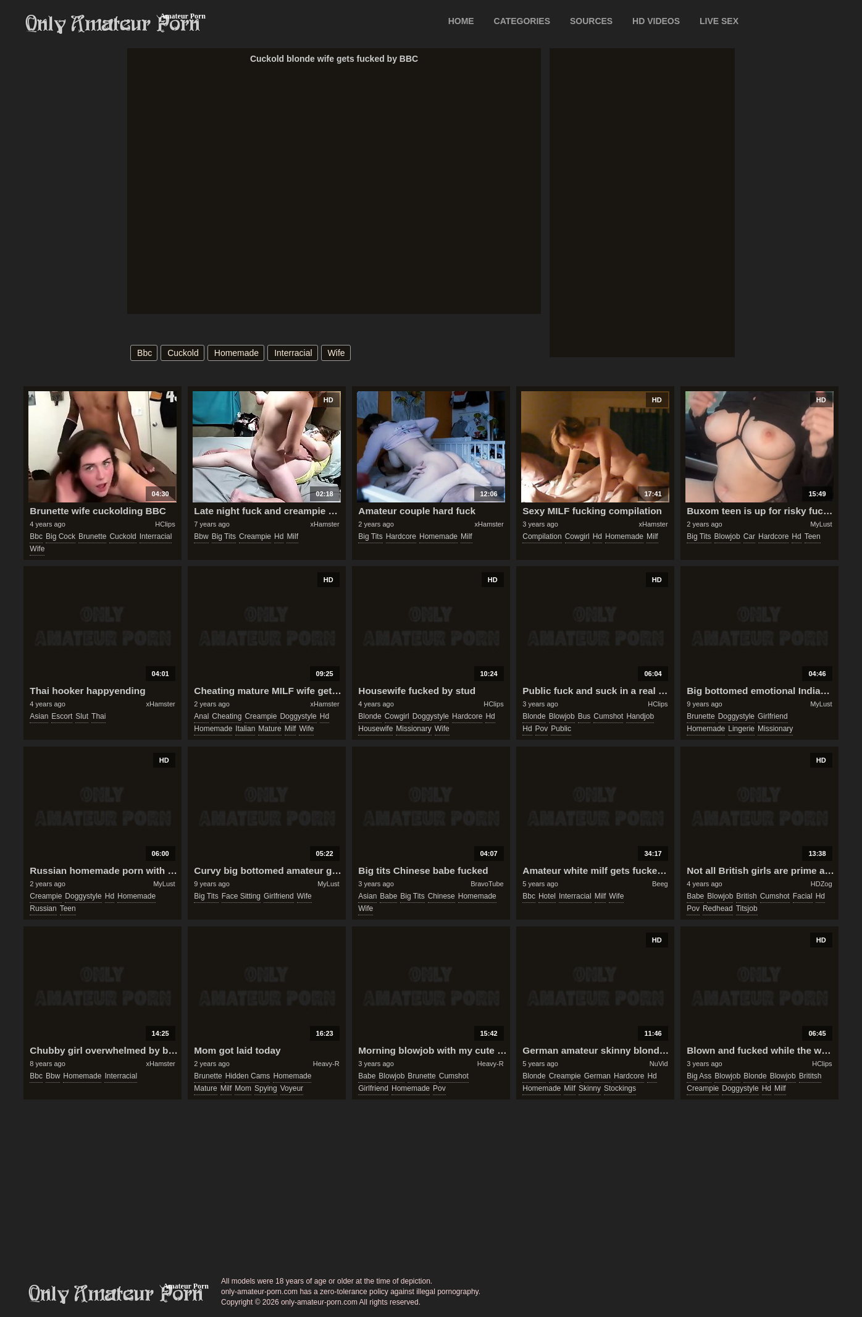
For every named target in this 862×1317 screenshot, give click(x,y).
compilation (541, 536)
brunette (92, 536)
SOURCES (591, 21)
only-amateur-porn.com (116, 1294)
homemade (236, 353)
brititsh (810, 1076)
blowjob (727, 536)
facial (803, 896)
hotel (547, 896)
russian (43, 908)
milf (292, 536)
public (561, 728)
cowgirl (577, 536)
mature (269, 728)
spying (265, 1088)
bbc (144, 353)
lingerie (741, 728)
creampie (255, 536)
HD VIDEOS (656, 21)
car (749, 536)
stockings (620, 1088)
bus (584, 716)
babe (388, 896)
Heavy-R (326, 1063)
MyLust (821, 524)
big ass (699, 1076)
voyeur (291, 1088)
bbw (201, 536)
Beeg (660, 883)
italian (245, 728)
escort (61, 716)
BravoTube (487, 883)
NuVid (659, 1063)
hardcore (401, 536)
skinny (590, 1088)
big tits (224, 536)
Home (461, 21)
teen (813, 536)
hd (278, 536)
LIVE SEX (719, 21)
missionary (413, 728)
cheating (226, 716)
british (746, 896)
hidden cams (247, 1076)
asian (39, 716)
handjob (640, 716)
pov (541, 728)
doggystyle (298, 716)
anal (201, 716)
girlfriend (773, 716)
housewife (375, 728)
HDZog (821, 883)
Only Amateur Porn (113, 24)
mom (243, 1088)
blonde (369, 716)
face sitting (241, 896)
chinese (441, 896)
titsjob (747, 908)
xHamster (325, 524)
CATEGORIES (522, 21)
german (597, 1076)
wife (336, 353)
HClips (165, 524)
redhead (718, 908)
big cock (60, 536)
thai (98, 716)
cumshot (608, 716)
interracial (293, 353)
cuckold (183, 353)
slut (81, 716)
